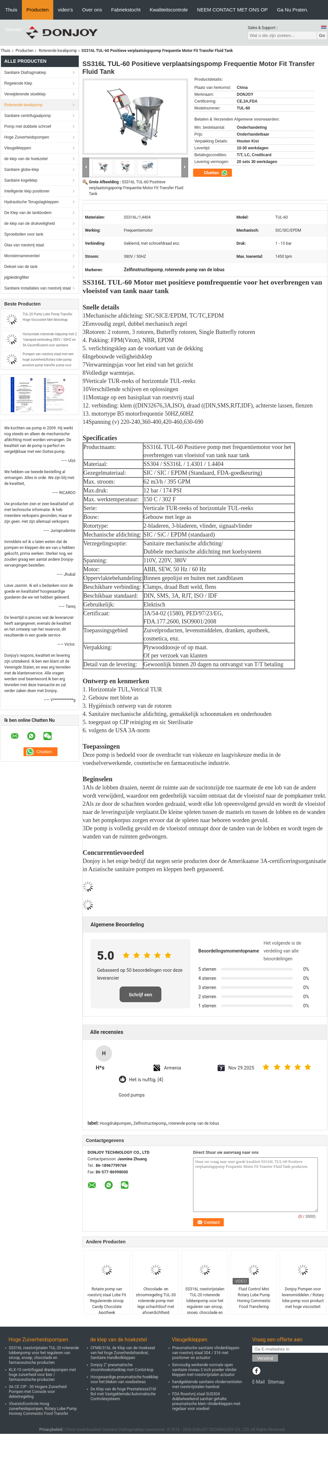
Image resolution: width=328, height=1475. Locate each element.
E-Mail (258, 1381)
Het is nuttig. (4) (146, 1080)
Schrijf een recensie (140, 997)
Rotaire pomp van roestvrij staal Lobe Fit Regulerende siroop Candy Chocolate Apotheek (107, 1301)
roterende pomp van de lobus (193, 1123)
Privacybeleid (50, 1429)
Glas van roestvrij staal (24, 245)
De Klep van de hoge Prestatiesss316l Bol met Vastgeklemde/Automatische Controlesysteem (123, 1394)
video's (65, 9)
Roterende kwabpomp (58, 50)
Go (322, 35)
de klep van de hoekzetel (26, 159)
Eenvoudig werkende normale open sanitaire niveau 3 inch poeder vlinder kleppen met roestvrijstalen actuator (204, 1370)
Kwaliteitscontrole (169, 9)
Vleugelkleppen (17, 148)
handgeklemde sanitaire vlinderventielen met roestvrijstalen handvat (207, 1384)
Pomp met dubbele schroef (27, 126)
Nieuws (13, 29)
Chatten (216, 173)
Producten (37, 9)
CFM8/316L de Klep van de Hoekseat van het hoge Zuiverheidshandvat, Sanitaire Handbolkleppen (122, 1353)
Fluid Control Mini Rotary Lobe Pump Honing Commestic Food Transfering (254, 1298)
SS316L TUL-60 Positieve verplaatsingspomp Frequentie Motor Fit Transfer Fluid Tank (136, 188)
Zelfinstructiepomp (149, 1123)
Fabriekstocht (125, 9)
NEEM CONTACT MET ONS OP (232, 9)
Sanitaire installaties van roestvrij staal (37, 288)
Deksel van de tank (21, 266)
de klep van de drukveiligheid (29, 223)
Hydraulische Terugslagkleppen (31, 202)
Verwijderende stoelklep (25, 94)
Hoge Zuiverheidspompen (26, 137)
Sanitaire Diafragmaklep (25, 72)
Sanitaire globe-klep (21, 169)
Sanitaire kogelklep (20, 180)
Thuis (11, 9)
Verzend (265, 1358)
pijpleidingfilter (16, 277)
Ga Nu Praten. (292, 9)
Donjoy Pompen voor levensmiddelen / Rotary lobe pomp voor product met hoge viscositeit (303, 1298)
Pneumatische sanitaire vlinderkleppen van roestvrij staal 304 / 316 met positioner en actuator (205, 1353)
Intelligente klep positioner (27, 191)
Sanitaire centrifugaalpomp (27, 115)
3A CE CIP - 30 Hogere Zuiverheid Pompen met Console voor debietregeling (38, 1391)
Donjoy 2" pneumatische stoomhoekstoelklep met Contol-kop (122, 1367)
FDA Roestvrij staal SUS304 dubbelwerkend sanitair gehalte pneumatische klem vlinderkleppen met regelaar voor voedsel (206, 1401)
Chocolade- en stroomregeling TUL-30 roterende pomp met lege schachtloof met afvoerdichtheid (156, 1301)
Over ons (92, 9)
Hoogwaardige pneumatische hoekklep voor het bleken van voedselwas (124, 1379)
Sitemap (276, 1381)
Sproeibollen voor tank (23, 234)
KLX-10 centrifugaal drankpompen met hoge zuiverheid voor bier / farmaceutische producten (42, 1374)
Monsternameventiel (22, 256)
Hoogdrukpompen (115, 1123)
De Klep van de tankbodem (28, 212)
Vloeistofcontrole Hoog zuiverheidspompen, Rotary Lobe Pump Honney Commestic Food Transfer (43, 1408)
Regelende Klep (18, 83)
